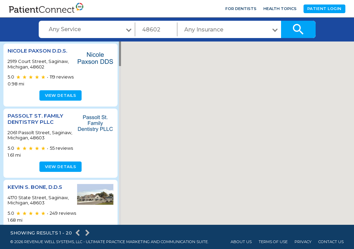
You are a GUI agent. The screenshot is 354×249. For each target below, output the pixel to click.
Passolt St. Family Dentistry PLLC (35, 118)
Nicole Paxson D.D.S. (37, 50)
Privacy (303, 242)
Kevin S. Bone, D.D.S (35, 187)
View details (59, 95)
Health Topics (280, 8)
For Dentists (241, 8)
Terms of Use (273, 242)
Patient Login (324, 8)
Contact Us (331, 242)
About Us (241, 242)
